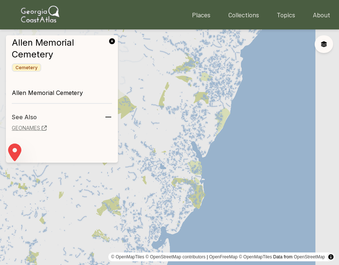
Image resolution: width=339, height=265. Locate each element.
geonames (29, 128)
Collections (243, 15)
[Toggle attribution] (330, 256)
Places (201, 15)
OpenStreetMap (309, 256)
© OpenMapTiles (127, 256)
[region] (169, 147)
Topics (286, 15)
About (321, 15)
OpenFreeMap (223, 256)
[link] (113, 40)
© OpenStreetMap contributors (176, 256)
